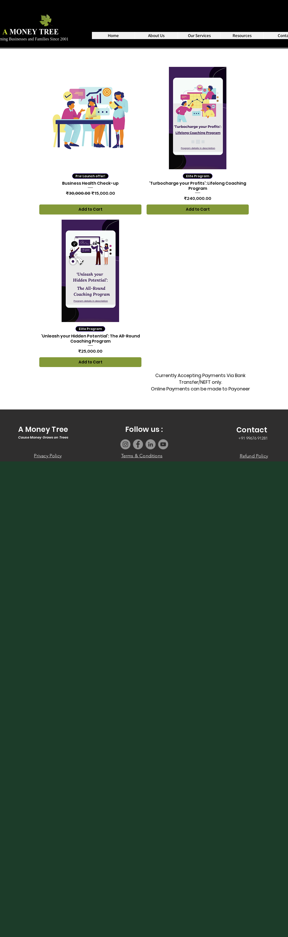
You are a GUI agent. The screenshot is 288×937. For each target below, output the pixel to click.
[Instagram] (125, 444)
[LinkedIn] (151, 444)
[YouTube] (163, 444)
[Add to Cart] (90, 209)
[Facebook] (138, 444)
